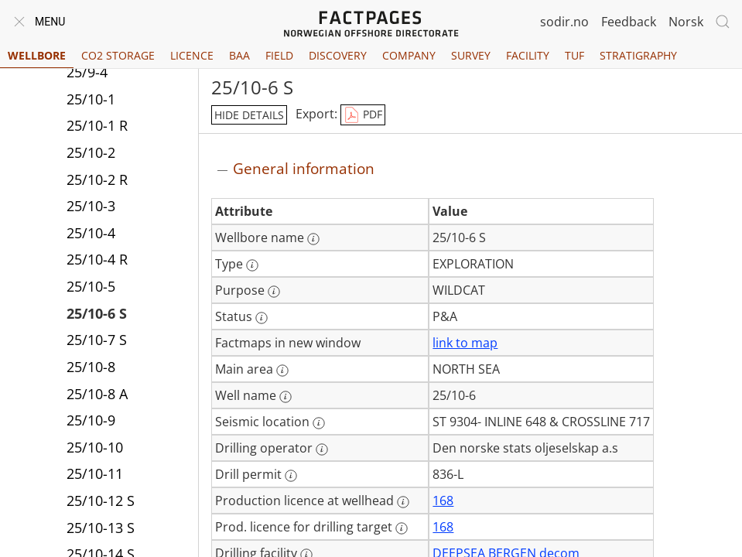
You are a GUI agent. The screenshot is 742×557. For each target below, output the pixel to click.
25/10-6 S (97, 313)
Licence (192, 55)
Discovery (338, 55)
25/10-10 (95, 447)
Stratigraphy (638, 55)
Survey (471, 55)
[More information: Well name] (285, 397)
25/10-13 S (101, 527)
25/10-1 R (97, 125)
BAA (239, 55)
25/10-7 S (97, 339)
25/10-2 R (97, 179)
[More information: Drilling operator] (322, 449)
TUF (574, 55)
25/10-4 (91, 233)
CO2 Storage (118, 55)
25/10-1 (91, 99)
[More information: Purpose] (274, 291)
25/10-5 (91, 286)
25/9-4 (87, 72)
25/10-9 (91, 420)
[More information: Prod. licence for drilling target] (401, 528)
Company (409, 55)
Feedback (628, 21)
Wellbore (37, 55)
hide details (249, 115)
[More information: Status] (261, 318)
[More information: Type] (252, 265)
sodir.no (564, 21)
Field (279, 55)
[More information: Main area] (282, 370)
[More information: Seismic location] (319, 423)
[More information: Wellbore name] (313, 239)
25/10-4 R (97, 259)
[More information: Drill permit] (291, 476)
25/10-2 (91, 152)
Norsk (685, 21)
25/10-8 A (97, 393)
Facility (527, 55)
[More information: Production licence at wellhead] (403, 502)
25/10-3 (91, 205)
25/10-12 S (101, 500)
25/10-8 (91, 366)
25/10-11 (95, 473)
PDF (363, 115)
